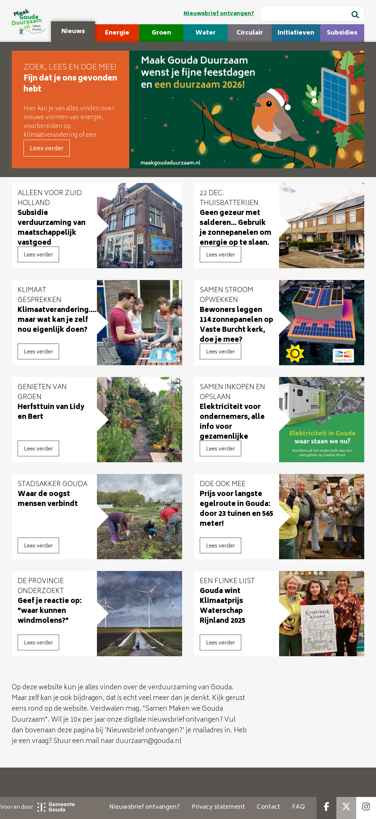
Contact (268, 807)
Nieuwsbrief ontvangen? (219, 14)
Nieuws (73, 31)
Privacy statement (218, 807)
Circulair (249, 33)
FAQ (298, 807)
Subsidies (342, 33)
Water (205, 33)
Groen (161, 33)
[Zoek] (355, 15)
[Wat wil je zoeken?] (312, 13)
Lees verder (47, 149)
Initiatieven (296, 33)
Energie (117, 33)
